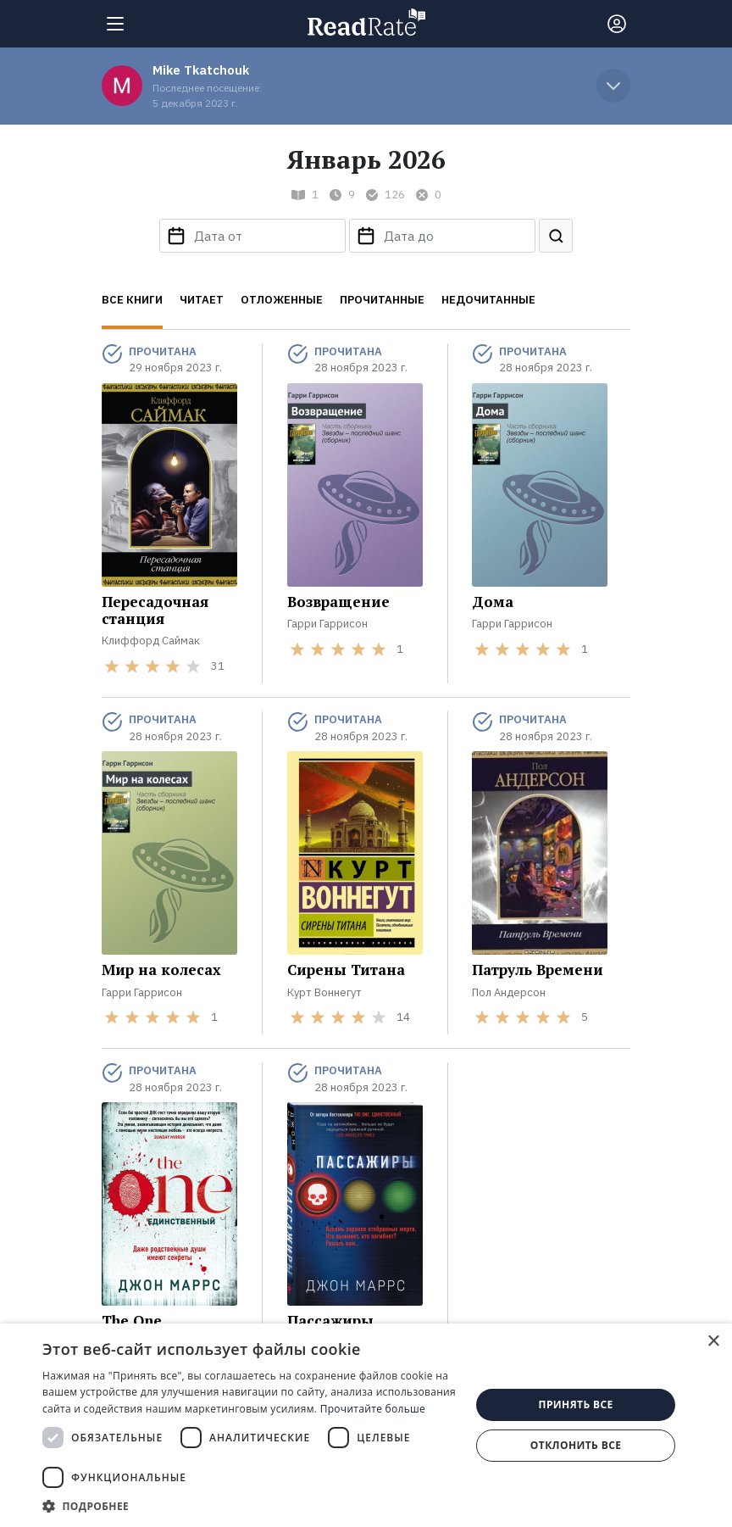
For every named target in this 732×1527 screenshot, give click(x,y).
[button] (250, 1505)
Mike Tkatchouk (200, 70)
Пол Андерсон (509, 992)
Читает (202, 300)
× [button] (713, 1341)
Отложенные (282, 300)
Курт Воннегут (324, 992)
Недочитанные (488, 300)
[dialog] (366, 1425)
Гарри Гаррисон (327, 623)
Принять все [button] (576, 1404)
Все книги (132, 300)
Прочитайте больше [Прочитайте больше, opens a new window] (372, 1409)
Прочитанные (382, 300)
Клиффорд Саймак (151, 640)
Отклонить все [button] (575, 1445)
